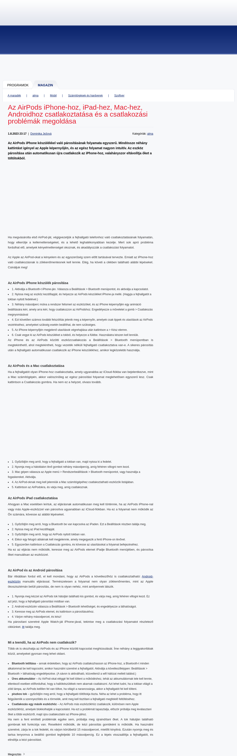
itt (23, 627)
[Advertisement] (118, 67)
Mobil (53, 95)
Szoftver (119, 95)
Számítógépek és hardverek (85, 95)
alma (35, 95)
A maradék (14, 95)
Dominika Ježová (40, 133)
